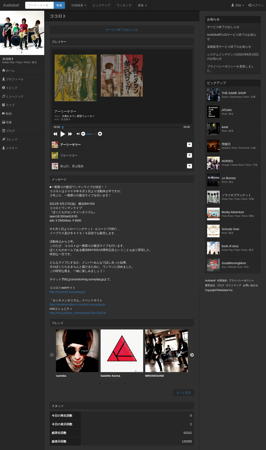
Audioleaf (11, 5)
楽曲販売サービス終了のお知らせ (229, 46)
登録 (237, 5)
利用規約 (222, 280)
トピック (10, 87)
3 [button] (112, 384)
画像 (7, 122)
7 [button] (137, 384)
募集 (142, 5)
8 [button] (144, 384)
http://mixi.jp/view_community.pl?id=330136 (78, 313)
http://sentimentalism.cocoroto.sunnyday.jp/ (78, 304)
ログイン (256, 5)
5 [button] (125, 384)
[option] (77, 353)
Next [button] (192, 355)
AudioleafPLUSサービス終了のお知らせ (231, 37)
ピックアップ (101, 5)
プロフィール (12, 79)
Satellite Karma (122, 353)
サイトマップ (233, 285)
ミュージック (12, 96)
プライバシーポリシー (241, 280)
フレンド (10, 139)
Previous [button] (52, 355)
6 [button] (131, 384)
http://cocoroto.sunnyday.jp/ (67, 292)
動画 (7, 113)
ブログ (8, 131)
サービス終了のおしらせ (122, 29)
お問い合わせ (250, 285)
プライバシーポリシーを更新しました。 (230, 68)
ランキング (124, 5)
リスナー (10, 148)
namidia (77, 353)
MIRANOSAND (166, 353)
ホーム (8, 70)
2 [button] (106, 384)
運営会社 (210, 285)
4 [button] (119, 384)
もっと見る (183, 392)
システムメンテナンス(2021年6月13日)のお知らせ (233, 56)
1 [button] (100, 384)
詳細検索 (78, 5)
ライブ (8, 105)
